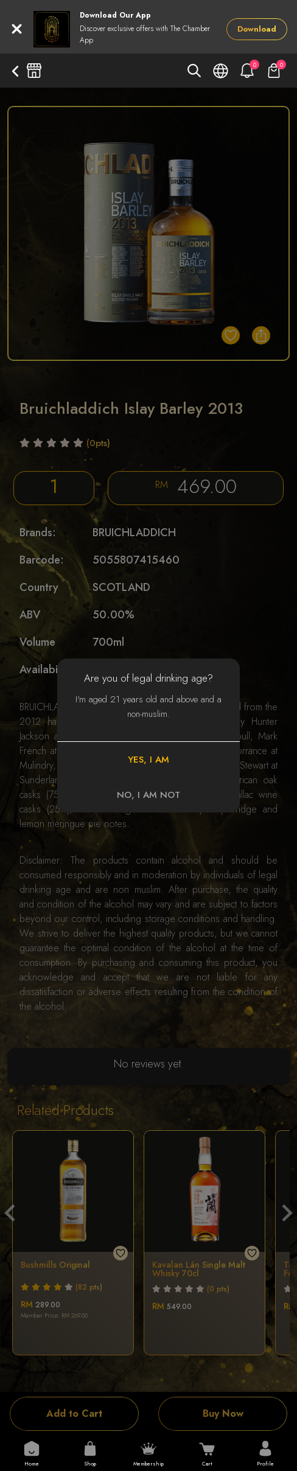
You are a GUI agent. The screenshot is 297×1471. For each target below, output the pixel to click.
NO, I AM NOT (148, 795)
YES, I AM (148, 759)
